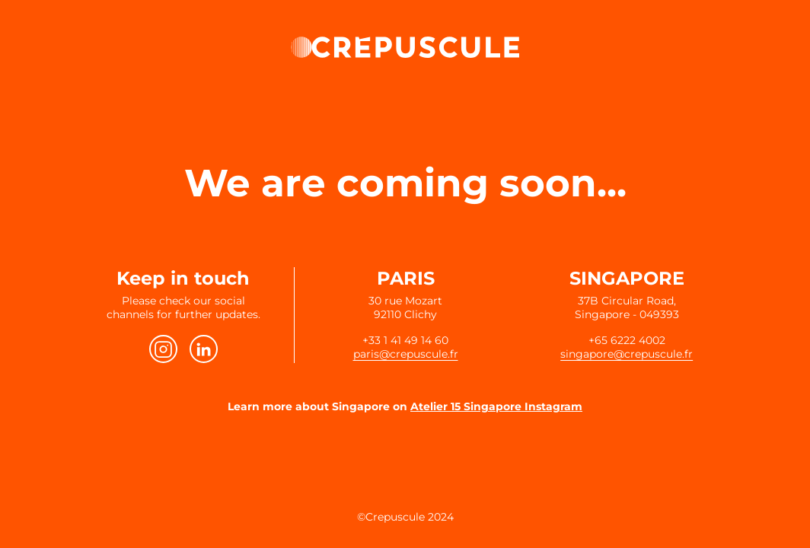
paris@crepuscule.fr (405, 354)
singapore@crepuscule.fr (626, 354)
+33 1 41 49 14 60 (405, 340)
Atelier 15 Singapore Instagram (496, 406)
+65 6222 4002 (626, 340)
